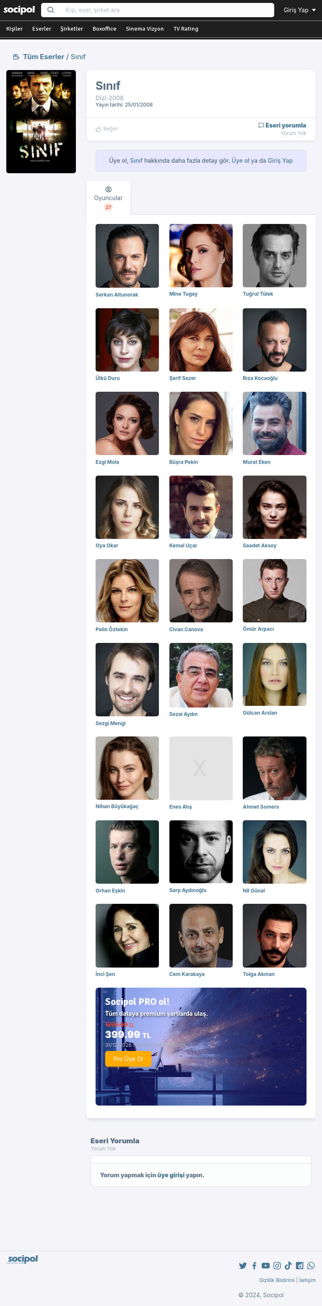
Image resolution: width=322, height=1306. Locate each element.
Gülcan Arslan (260, 713)
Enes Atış (180, 807)
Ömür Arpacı (258, 629)
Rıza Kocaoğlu (260, 378)
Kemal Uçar (183, 545)
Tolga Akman (259, 974)
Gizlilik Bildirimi (277, 1280)
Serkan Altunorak (117, 294)
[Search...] (167, 10)
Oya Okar (107, 545)
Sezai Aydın (183, 714)
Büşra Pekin (183, 462)
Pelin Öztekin (111, 629)
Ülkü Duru (108, 378)
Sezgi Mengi (110, 723)
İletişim (307, 1280)
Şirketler (71, 28)
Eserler (41, 28)
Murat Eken (256, 462)
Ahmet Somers (261, 807)
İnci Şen (105, 974)
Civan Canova (186, 629)
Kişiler (14, 28)
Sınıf (78, 56)
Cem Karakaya (187, 974)
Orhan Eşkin (110, 890)
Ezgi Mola (107, 462)
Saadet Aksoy (259, 545)
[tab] (108, 198)
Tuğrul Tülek (258, 294)
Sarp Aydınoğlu (188, 890)
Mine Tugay (183, 294)
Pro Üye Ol (128, 1058)
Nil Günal (254, 890)
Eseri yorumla (282, 125)
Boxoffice (105, 28)
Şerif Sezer (182, 378)
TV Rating (186, 28)
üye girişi (170, 1175)
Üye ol (240, 160)
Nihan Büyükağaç (117, 806)
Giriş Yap (300, 9)
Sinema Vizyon (145, 28)
